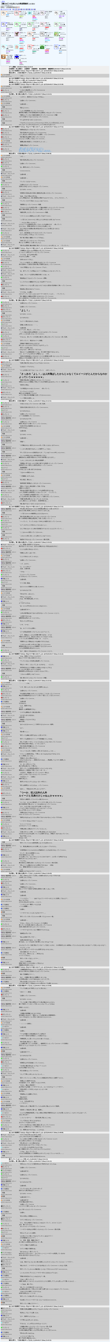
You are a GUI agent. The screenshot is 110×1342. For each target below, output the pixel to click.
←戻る (3, 1)
